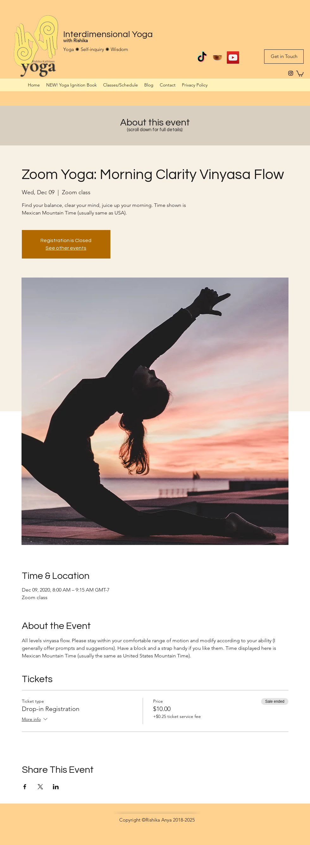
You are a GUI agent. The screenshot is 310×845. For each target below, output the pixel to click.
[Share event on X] (40, 786)
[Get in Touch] (284, 56)
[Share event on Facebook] (25, 786)
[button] (300, 73)
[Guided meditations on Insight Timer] (217, 57)
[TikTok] (202, 57)
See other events (66, 248)
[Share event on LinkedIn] (56, 786)
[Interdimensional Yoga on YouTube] (233, 57)
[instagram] (291, 73)
